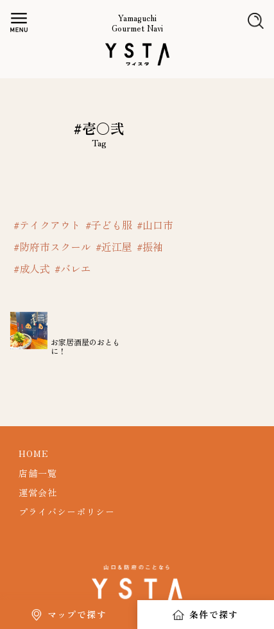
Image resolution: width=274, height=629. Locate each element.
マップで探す (77, 614)
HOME (34, 453)
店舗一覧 (38, 473)
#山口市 (155, 225)
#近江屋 (114, 246)
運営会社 (38, 492)
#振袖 (150, 246)
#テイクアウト (47, 225)
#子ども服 (108, 225)
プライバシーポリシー (67, 511)
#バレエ (73, 268)
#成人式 (31, 268)
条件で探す (214, 614)
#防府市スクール (52, 246)
